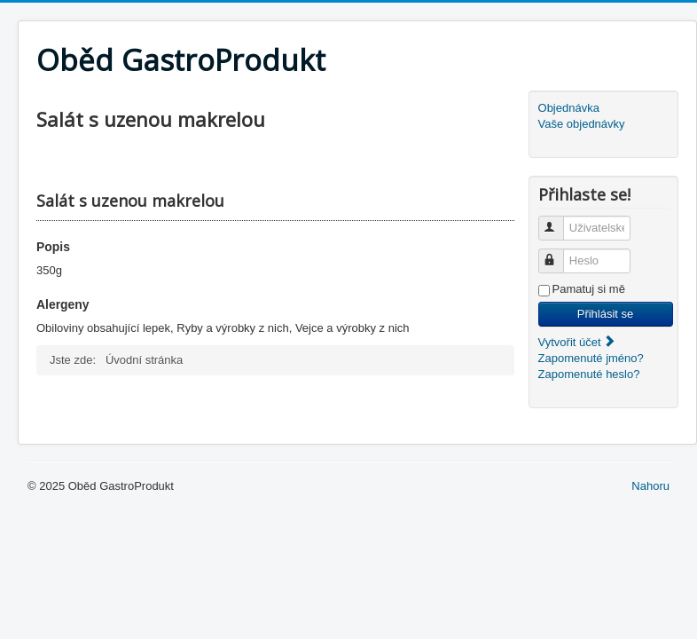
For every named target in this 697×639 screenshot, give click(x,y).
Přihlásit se (605, 313)
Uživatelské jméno (559, 220)
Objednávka (568, 107)
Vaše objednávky (581, 123)
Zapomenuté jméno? (591, 358)
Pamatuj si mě (588, 289)
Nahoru (650, 486)
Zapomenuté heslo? (589, 374)
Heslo (559, 253)
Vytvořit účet (577, 342)
